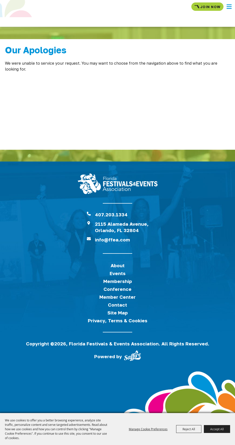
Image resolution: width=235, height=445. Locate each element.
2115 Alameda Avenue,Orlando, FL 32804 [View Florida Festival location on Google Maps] (122, 227)
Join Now (207, 6)
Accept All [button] (217, 429)
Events (118, 273)
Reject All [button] (189, 429)
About (118, 265)
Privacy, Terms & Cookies (117, 320)
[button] (229, 6)
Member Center (117, 297)
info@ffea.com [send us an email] (112, 239)
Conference (117, 289)
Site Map (117, 312)
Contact (117, 305)
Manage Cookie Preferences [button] (148, 429)
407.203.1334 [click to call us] (111, 214)
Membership (117, 281)
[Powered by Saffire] (132, 356)
